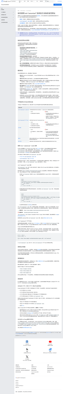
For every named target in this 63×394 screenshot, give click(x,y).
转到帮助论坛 (18, 366)
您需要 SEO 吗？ (34, 366)
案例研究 (41, 1)
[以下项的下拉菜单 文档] (21, 1)
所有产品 (17, 387)
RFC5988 (44, 223)
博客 (28, 1)
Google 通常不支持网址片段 (40, 83)
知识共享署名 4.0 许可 (32, 332)
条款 (16, 391)
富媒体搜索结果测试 (50, 368)
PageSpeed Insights (50, 370)
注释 (30, 313)
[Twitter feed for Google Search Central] (27, 358)
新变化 (32, 1)
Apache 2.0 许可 (48, 332)
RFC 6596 (38, 148)
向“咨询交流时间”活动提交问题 (21, 368)
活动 (37, 1)
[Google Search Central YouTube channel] (50, 342)
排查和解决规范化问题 (27, 327)
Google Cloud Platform (19, 385)
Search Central (9, 1)
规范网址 (38, 15)
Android (17, 380)
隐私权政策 (20, 391)
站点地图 (19, 127)
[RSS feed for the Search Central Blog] (27, 350)
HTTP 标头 (23, 120)
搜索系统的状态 (34, 370)
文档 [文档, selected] (19, 1)
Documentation (5, 4)
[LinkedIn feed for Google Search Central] (27, 342)
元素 (29, 88)
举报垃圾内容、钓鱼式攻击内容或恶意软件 (23, 370)
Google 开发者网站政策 (19, 333)
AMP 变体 (19, 141)
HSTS (23, 305)
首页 (18, 10)
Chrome (17, 382)
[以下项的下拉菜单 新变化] (34, 1)
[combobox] (50, 1)
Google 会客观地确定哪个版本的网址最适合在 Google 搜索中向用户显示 (45, 29)
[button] (7, 9)
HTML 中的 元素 (28, 156)
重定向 (19, 138)
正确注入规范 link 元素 (47, 217)
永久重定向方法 (40, 261)
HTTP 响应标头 (37, 223)
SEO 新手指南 (33, 368)
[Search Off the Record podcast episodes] (50, 350)
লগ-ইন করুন (60, 1)
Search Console (57, 4)
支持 (24, 1)
